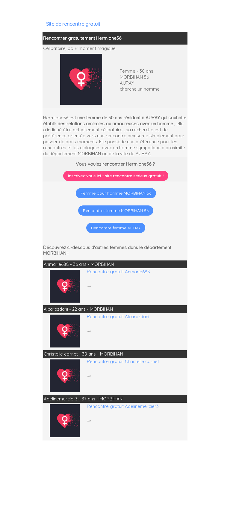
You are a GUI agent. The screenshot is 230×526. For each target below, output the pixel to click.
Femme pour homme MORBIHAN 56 (116, 193)
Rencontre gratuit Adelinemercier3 (123, 406)
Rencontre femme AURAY (115, 228)
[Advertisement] (192, 487)
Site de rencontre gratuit (73, 24)
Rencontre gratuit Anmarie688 (118, 272)
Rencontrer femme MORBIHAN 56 (116, 210)
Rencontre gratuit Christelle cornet (123, 361)
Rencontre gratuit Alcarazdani (118, 316)
